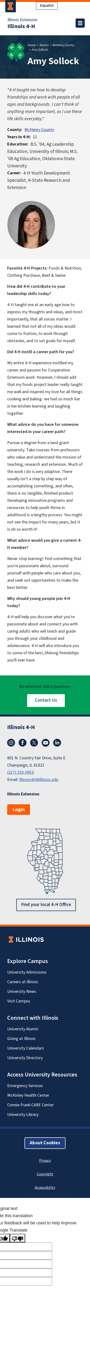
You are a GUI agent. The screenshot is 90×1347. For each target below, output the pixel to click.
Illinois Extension (22, 20)
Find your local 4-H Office (46, 904)
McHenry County (63, 45)
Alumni (44, 45)
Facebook (22, 742)
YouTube (45, 742)
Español (47, 5)
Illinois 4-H (21, 26)
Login (18, 809)
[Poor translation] (17, 1238)
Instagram (11, 742)
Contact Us (46, 700)
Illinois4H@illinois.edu (38, 780)
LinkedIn (57, 742)
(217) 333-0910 (20, 772)
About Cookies (45, 1142)
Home (32, 45)
